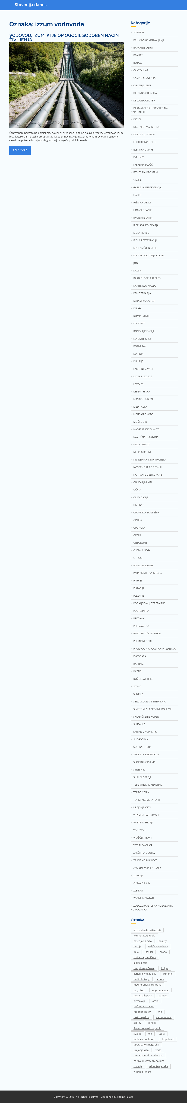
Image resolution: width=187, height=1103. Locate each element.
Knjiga (137, 308)
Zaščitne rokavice (145, 860)
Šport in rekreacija (146, 754)
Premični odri (142, 641)
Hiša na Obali (142, 202)
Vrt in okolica (142, 845)
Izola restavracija (145, 240)
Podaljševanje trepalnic (149, 603)
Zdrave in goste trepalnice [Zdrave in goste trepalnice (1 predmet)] (149, 1061)
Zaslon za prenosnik (147, 867)
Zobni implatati (143, 898)
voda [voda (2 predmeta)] (158, 1050)
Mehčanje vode (143, 414)
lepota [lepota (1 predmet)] (160, 979)
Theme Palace (125, 1096)
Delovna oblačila (145, 93)
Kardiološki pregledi (147, 278)
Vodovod (139, 830)
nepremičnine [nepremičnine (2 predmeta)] (160, 990)
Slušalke (139, 724)
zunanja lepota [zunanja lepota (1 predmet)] (142, 1071)
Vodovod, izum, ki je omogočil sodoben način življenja (64, 37)
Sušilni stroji (142, 777)
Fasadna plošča (143, 164)
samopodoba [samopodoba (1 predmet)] (164, 1017)
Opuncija (139, 527)
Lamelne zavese (143, 368)
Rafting (138, 663)
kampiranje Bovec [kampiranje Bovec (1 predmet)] (144, 968)
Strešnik (139, 769)
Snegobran (140, 739)
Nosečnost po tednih (147, 467)
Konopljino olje (144, 331)
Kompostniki (141, 316)
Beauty (137, 55)
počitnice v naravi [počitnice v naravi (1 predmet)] (144, 1006)
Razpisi (137, 671)
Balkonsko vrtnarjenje (148, 40)
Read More (20, 150)
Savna (137, 686)
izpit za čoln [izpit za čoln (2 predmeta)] (141, 962)
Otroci (137, 558)
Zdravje (138, 875)
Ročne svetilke (143, 678)
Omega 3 (138, 505)
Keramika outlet (144, 300)
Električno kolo (144, 142)
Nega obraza (141, 444)
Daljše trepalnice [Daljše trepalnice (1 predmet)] (158, 946)
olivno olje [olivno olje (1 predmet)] (139, 1001)
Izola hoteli (141, 232)
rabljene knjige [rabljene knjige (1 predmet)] (142, 1012)
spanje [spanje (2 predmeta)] (137, 1033)
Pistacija (138, 588)
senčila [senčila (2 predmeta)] (152, 1022)
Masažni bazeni (143, 399)
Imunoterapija (142, 217)
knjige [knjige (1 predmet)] (164, 968)
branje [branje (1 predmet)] (137, 946)
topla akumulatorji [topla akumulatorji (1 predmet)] (144, 1039)
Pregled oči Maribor (147, 633)
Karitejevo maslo (144, 285)
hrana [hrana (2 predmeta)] (163, 952)
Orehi (137, 535)
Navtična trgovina (146, 437)
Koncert (139, 323)
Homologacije (142, 210)
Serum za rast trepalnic (149, 701)
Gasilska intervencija (147, 187)
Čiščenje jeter (142, 85)
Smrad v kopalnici (145, 731)
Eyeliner (138, 157)
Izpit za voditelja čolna (148, 255)
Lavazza (138, 384)
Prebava (138, 618)
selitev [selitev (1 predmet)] (137, 1022)
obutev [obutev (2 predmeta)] (163, 995)
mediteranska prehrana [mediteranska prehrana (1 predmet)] (147, 984)
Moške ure (140, 421)
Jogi (135, 263)
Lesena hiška (141, 391)
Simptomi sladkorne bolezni (152, 709)
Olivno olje (140, 497)
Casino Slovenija (144, 77)
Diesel (137, 119)
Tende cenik (141, 792)
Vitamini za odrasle (146, 815)
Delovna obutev (144, 100)
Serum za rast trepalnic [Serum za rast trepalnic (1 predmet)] (147, 1028)
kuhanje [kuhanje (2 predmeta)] (168, 973)
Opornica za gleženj (146, 512)
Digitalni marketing (146, 127)
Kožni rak (139, 346)
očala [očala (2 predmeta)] (155, 1001)
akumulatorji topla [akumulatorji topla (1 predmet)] (144, 935)
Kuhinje (138, 361)
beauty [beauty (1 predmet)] (163, 941)
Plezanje (138, 595)
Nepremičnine (142, 452)
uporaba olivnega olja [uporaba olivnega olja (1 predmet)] (146, 1044)
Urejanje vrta (142, 807)
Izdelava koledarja (146, 225)
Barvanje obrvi (143, 47)
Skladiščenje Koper (146, 716)
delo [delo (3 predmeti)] (136, 952)
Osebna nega (142, 550)
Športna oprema (144, 762)
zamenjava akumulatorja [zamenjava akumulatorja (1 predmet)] (148, 1055)
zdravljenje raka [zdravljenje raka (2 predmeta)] (158, 1066)
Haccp (137, 195)
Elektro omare (143, 149)
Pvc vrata (139, 656)
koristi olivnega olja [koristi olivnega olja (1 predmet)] (145, 973)
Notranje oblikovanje (148, 474)
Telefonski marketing (148, 784)
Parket (137, 580)
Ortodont (140, 542)
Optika (137, 520)
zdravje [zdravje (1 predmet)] (138, 1066)
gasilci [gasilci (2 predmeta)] (149, 952)
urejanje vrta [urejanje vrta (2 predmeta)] (141, 1050)
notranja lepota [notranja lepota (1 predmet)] (143, 995)
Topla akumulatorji (146, 799)
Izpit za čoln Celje (145, 248)
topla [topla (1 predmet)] (162, 1033)
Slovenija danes (31, 4)
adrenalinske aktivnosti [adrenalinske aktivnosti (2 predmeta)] (147, 930)
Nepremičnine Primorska (149, 459)
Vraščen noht (142, 837)
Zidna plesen (141, 883)
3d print (138, 32)
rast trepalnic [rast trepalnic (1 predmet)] (141, 1017)
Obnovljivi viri (142, 482)
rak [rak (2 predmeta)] (160, 1012)
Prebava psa (141, 626)
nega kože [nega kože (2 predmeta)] (139, 990)
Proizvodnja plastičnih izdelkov (154, 648)
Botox (137, 62)
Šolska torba (142, 747)
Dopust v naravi (144, 134)
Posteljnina (141, 610)
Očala (137, 489)
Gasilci (137, 179)
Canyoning (140, 70)
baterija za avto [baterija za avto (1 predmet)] (143, 941)
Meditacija (140, 406)
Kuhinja (138, 353)
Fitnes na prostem (145, 172)
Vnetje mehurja (143, 822)
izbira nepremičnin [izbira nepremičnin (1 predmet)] (145, 957)
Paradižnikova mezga (147, 573)
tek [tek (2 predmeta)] (150, 1033)
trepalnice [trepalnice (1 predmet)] (168, 1039)
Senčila (138, 694)
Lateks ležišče (142, 376)
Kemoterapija (142, 293)
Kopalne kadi (142, 338)
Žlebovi (138, 890)
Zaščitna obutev (144, 852)
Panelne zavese (143, 565)
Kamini (137, 270)
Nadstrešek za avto (146, 429)
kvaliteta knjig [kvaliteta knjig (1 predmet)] (142, 979)
